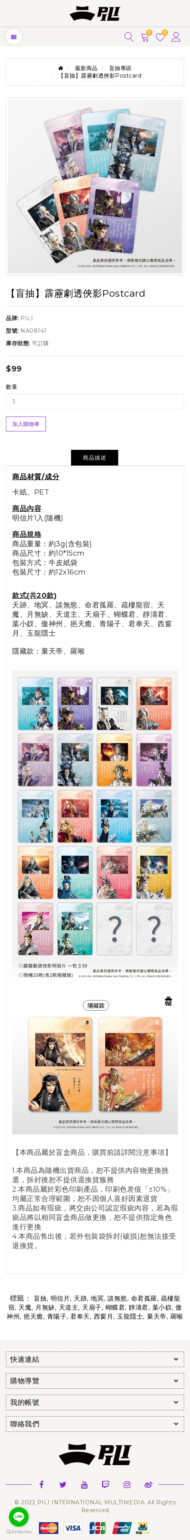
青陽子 (57, 1316)
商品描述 (94, 457)
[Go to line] (19, 1517)
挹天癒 (33, 1316)
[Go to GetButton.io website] (18, 1532)
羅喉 (176, 1316)
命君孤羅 (144, 1298)
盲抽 (40, 1298)
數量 (11, 386)
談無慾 (117, 1298)
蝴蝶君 (115, 1307)
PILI (26, 318)
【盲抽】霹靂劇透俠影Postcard (99, 75)
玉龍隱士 (130, 1316)
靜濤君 (138, 1307)
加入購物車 (26, 424)
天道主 (69, 1307)
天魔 (24, 1307)
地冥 (97, 1298)
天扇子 (92, 1307)
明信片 (60, 1298)
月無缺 (45, 1307)
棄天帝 (156, 1316)
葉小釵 (162, 1307)
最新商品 (86, 68)
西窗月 (103, 1316)
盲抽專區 (120, 68)
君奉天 (80, 1316)
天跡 (80, 1298)
